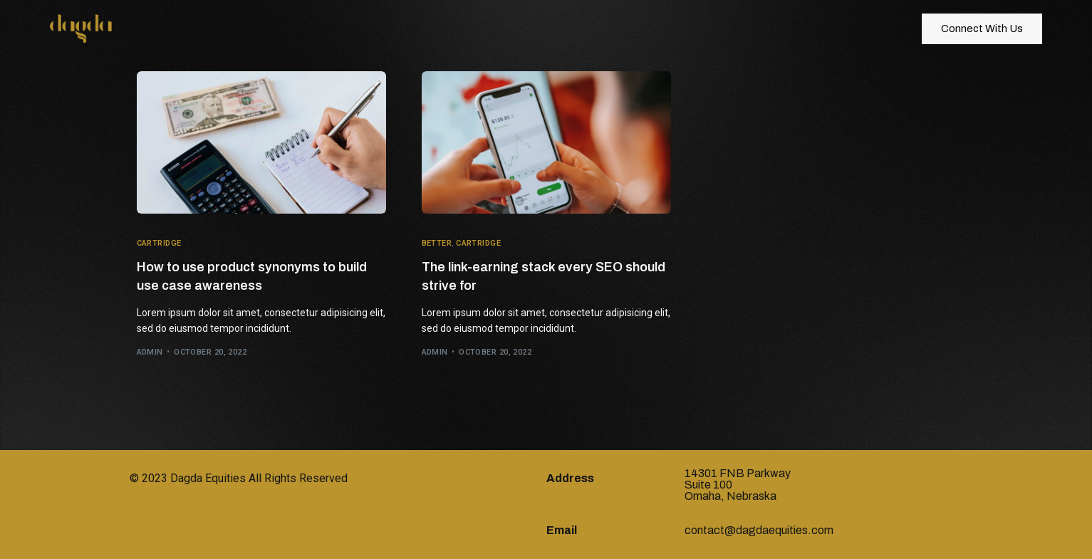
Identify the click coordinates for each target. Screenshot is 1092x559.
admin (150, 352)
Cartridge (159, 243)
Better (437, 243)
